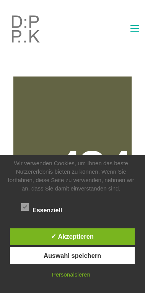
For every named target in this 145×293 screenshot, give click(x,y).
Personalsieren (71, 274)
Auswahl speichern (72, 255)
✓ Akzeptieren (72, 236)
